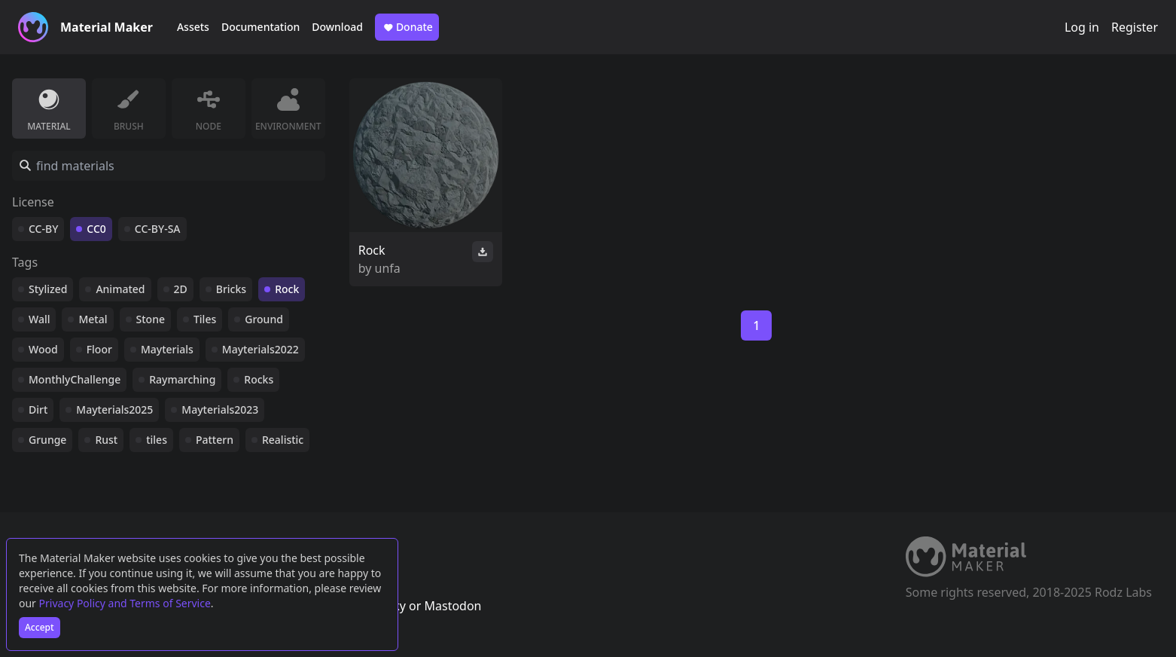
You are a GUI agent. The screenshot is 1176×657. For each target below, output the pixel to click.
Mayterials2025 (114, 409)
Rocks (258, 379)
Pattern (214, 439)
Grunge (47, 439)
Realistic (282, 439)
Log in (1082, 27)
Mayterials (167, 349)
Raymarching (182, 379)
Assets (193, 27)
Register (1134, 27)
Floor (99, 349)
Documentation (260, 27)
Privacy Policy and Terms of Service (125, 603)
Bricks (231, 289)
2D (180, 289)
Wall (39, 319)
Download (337, 27)
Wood (43, 349)
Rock (287, 289)
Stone (150, 319)
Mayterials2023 (219, 409)
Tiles (204, 319)
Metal (92, 319)
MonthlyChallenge (74, 379)
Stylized (48, 289)
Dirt (38, 409)
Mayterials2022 (260, 349)
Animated (120, 289)
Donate (407, 27)
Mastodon (452, 605)
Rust (106, 439)
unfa (388, 268)
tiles (156, 439)
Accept (39, 627)
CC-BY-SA (158, 229)
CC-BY (43, 229)
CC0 (96, 229)
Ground (264, 319)
